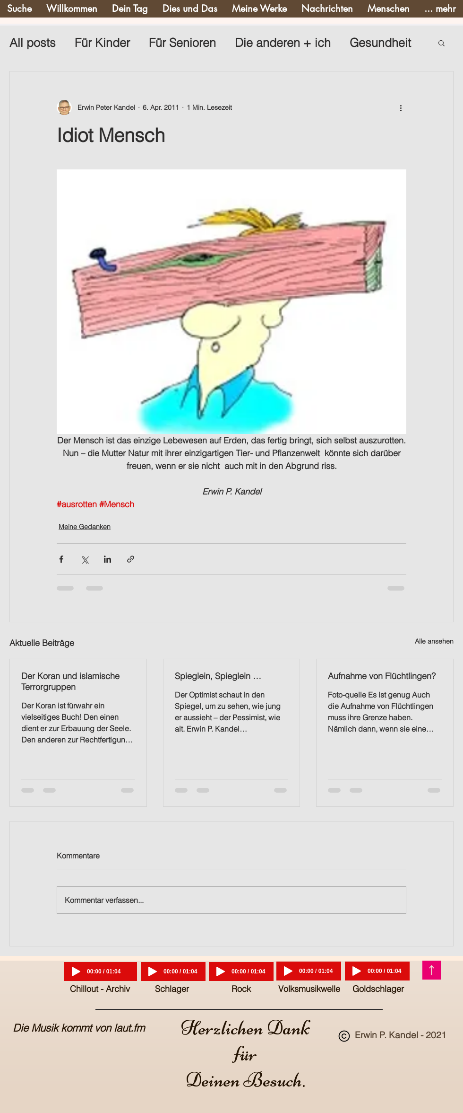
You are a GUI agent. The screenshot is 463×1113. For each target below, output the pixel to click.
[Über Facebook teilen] (61, 559)
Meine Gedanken (85, 526)
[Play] (76, 971)
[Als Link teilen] (130, 559)
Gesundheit (380, 42)
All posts (32, 42)
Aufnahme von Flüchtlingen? (382, 676)
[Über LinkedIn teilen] (107, 559)
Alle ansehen (434, 641)
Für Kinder (102, 42)
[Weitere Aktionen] (400, 107)
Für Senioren (182, 42)
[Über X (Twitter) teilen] (84, 559)
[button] (441, 42)
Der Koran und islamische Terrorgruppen (70, 681)
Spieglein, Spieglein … (218, 676)
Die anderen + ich (283, 42)
